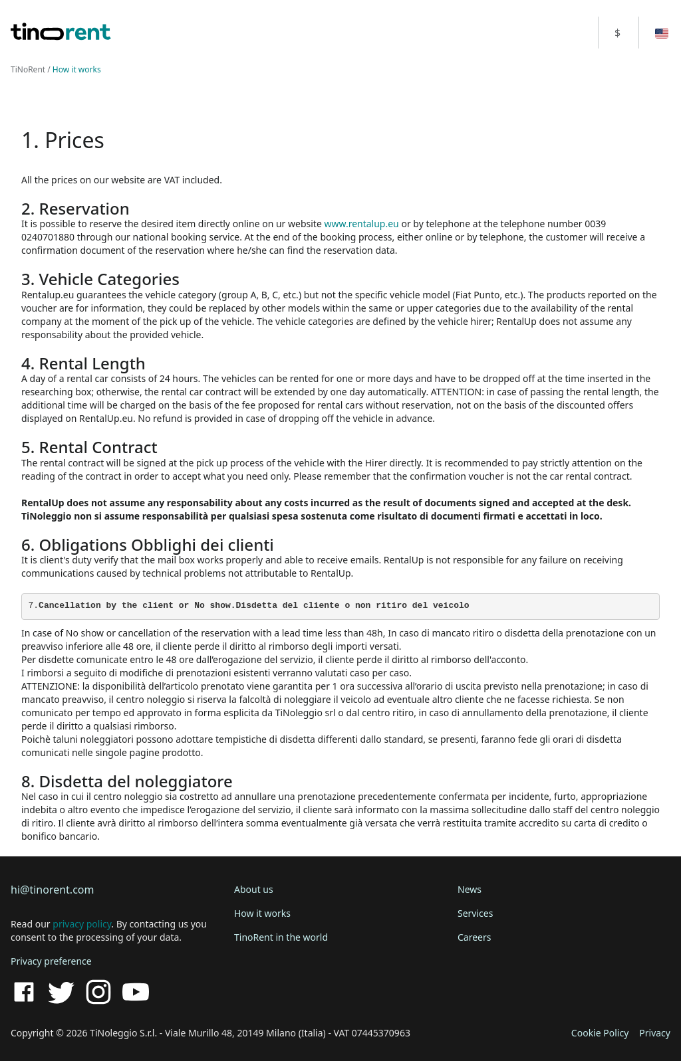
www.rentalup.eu (361, 223)
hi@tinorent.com (52, 889)
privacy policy (82, 923)
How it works (262, 913)
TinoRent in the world (281, 937)
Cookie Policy (599, 1032)
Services (475, 913)
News (469, 889)
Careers (474, 937)
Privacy (654, 1032)
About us (253, 889)
